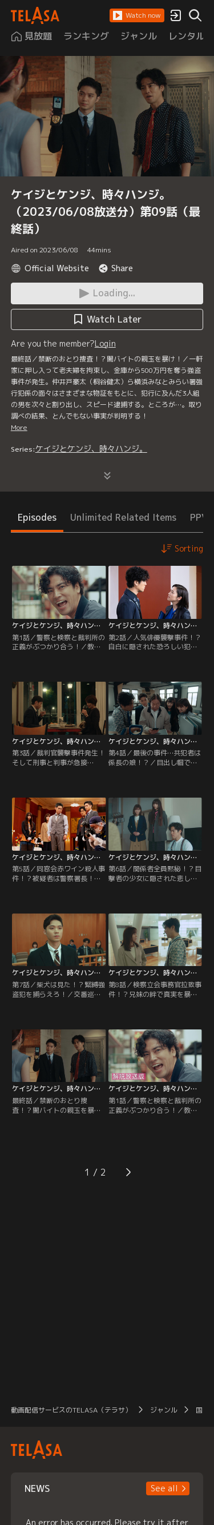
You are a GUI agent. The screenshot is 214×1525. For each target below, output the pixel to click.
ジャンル (163, 1410)
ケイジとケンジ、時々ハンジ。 (91, 448)
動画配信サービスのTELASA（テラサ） (71, 1410)
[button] (137, 15)
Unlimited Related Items (123, 517)
